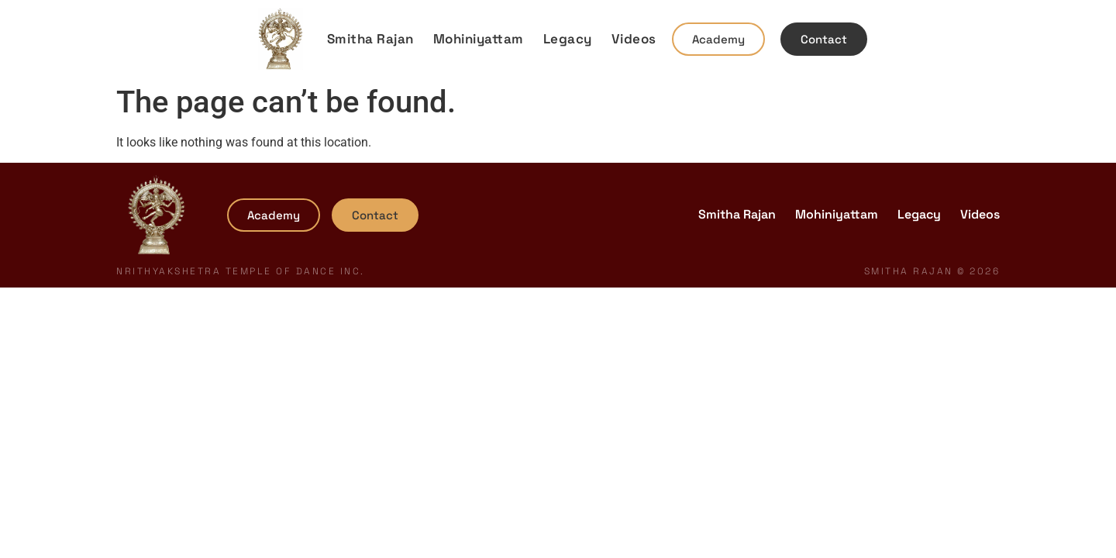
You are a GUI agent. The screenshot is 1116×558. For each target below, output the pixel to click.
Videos (633, 38)
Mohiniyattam (478, 38)
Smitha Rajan (370, 38)
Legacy (567, 38)
